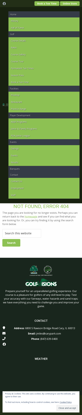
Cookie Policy (66, 402)
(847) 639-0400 (49, 339)
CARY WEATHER (41, 376)
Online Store (70, 3)
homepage (31, 216)
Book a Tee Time (47, 3)
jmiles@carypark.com (48, 333)
